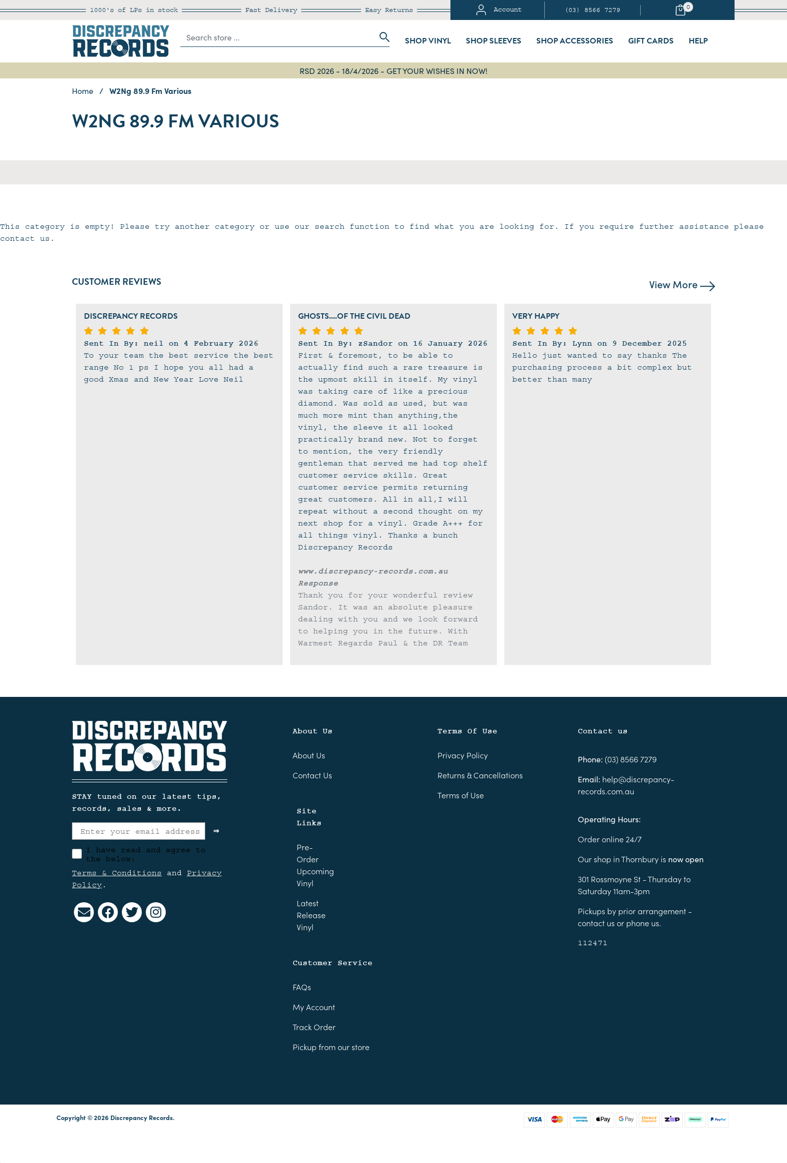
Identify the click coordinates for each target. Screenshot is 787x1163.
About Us (309, 754)
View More (682, 284)
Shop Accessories (574, 41)
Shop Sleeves (493, 41)
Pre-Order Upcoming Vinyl (315, 864)
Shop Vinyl (428, 41)
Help (698, 41)
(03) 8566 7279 (592, 10)
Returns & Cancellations (480, 774)
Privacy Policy (462, 754)
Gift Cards (651, 41)
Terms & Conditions (117, 872)
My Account (314, 1006)
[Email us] (84, 912)
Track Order (314, 1026)
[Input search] (277, 36)
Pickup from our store (331, 1046)
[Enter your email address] (138, 831)
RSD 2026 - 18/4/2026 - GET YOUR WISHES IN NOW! (393, 70)
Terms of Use (460, 794)
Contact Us (312, 774)
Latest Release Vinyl (311, 914)
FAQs (302, 986)
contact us (596, 922)
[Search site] (382, 36)
